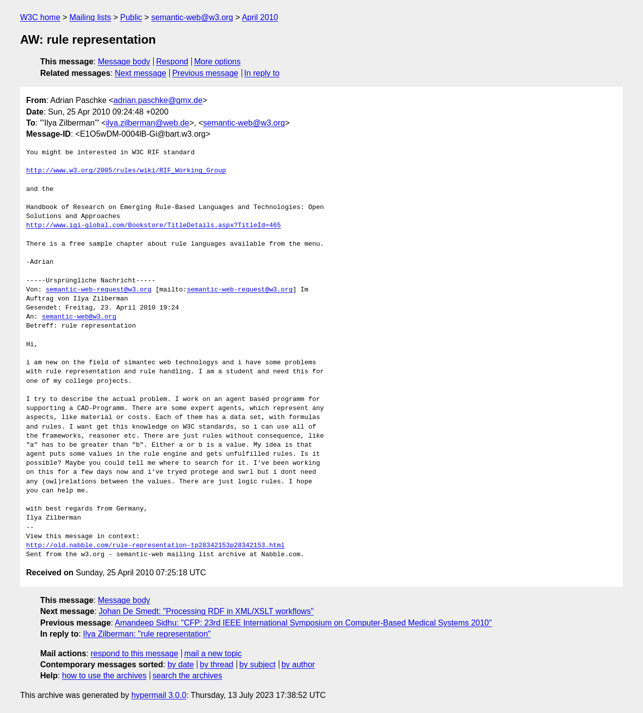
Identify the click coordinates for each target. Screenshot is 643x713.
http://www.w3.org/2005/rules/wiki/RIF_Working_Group (126, 170)
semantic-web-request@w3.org (99, 289)
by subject (257, 664)
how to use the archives (104, 675)
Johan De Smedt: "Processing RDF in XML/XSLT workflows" (206, 611)
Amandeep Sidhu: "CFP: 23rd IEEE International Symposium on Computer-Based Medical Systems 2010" (303, 623)
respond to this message (134, 653)
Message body (124, 61)
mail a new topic (213, 653)
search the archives (188, 675)
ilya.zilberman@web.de (147, 123)
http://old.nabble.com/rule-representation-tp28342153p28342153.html (155, 545)
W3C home (40, 17)
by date (180, 664)
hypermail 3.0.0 (158, 695)
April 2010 (260, 17)
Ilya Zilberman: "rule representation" (146, 634)
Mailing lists (90, 17)
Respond (172, 61)
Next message (140, 73)
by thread (217, 664)
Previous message (205, 73)
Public (131, 17)
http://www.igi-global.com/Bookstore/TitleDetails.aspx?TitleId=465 (153, 225)
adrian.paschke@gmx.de (158, 100)
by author (298, 664)
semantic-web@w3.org (192, 17)
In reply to (261, 73)
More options (217, 61)
